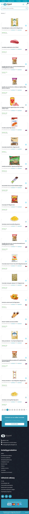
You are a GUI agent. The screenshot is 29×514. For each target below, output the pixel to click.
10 (24, 409)
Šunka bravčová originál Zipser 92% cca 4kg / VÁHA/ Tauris (13, 108)
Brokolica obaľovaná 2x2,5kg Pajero (11, 302)
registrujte (20, 30)
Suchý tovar (4, 464)
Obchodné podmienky (7, 485)
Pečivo (3, 466)
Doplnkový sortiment (6, 472)
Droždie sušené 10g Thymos (8, 127)
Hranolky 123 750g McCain (8, 205)
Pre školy (19, 1)
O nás (2, 481)
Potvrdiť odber (14, 424)
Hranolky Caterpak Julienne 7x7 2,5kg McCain (13, 283)
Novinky (3, 1)
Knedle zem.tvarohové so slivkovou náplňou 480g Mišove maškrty (14, 87)
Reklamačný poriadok (7, 487)
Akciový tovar (11, 1)
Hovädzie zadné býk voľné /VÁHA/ (10, 47)
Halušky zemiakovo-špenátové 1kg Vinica (12, 166)
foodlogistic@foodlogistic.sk (9, 444)
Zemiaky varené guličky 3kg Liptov (10, 400)
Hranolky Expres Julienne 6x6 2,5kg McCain (12, 28)
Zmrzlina (3, 470)
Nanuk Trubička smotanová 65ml (10, 321)
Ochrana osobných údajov (8, 489)
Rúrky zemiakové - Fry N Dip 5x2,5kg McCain (12, 341)
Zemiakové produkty (6, 455)
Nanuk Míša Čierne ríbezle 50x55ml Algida (12, 185)
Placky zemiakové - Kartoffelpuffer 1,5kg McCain (14, 380)
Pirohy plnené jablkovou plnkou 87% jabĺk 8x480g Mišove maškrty (14, 361)
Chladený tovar (5, 462)
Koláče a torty (5, 468)
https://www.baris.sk (15, 512)
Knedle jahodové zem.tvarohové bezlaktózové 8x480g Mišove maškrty (13, 67)
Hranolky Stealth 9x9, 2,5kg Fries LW (10, 147)
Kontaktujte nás (5, 483)
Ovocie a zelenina (5, 457)
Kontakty (25, 1)
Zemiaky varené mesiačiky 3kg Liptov (11, 224)
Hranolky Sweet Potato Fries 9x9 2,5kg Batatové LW (14, 264)
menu (2, 4)
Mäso (2, 453)
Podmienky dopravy (6, 491)
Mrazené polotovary (6, 460)
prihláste (13, 30)
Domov (2, 13)
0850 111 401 (5, 440)
